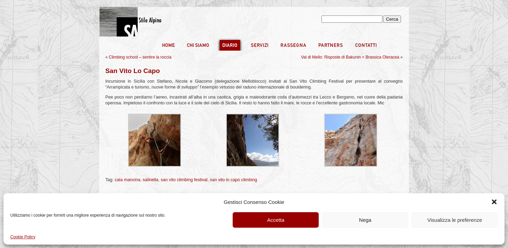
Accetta (275, 220)
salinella (151, 179)
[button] (494, 201)
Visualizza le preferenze (454, 220)
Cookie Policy (22, 237)
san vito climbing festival (184, 179)
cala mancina (127, 179)
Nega (365, 220)
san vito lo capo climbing (233, 179)
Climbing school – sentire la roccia (140, 57)
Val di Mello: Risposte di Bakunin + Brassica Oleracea (350, 57)
